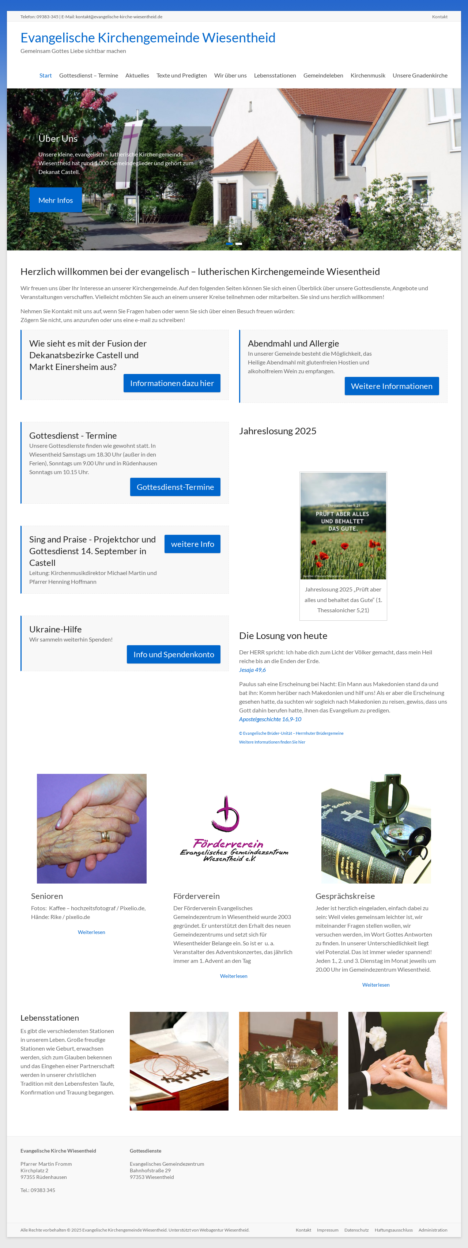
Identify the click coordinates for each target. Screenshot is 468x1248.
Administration (433, 1230)
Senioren (47, 896)
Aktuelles (137, 75)
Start (45, 75)
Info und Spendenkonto (173, 654)
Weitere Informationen (392, 386)
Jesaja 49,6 (252, 669)
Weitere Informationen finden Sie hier (272, 742)
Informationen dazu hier (172, 383)
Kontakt (440, 16)
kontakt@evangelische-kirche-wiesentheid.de (119, 16)
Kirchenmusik (368, 75)
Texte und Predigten (181, 75)
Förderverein (196, 896)
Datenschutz (356, 1230)
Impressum (328, 1230)
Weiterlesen (91, 932)
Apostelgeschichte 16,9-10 (270, 718)
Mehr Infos (55, 200)
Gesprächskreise (345, 896)
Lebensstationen (275, 75)
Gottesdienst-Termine (175, 487)
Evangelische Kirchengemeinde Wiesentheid (148, 37)
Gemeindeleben (323, 75)
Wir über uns (230, 75)
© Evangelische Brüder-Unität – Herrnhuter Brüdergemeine (291, 733)
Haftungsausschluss (394, 1230)
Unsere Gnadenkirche (420, 75)
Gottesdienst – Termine (88, 75)
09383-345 (47, 16)
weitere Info (192, 544)
